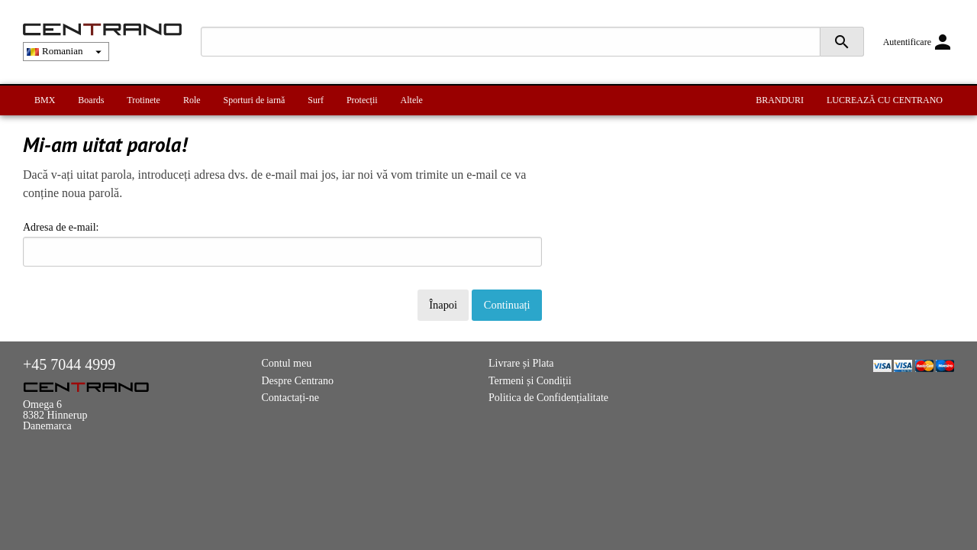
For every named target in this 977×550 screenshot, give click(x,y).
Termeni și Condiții (530, 381)
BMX (44, 100)
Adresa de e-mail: (282, 244)
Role (192, 100)
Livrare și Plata (521, 363)
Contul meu (287, 363)
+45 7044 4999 (69, 364)
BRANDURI (780, 100)
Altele (412, 100)
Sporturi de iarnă (254, 100)
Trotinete (143, 100)
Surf (316, 100)
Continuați (507, 305)
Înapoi (443, 305)
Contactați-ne (290, 397)
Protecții (362, 100)
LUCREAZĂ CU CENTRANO (885, 100)
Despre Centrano (298, 381)
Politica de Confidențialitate (548, 397)
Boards (91, 100)
